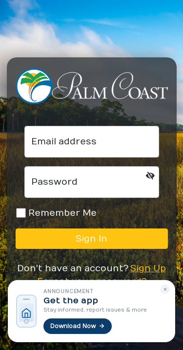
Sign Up (148, 268)
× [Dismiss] (165, 289)
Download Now (77, 326)
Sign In (91, 239)
